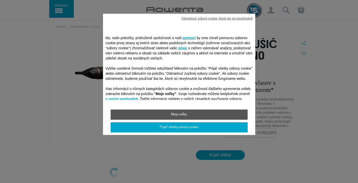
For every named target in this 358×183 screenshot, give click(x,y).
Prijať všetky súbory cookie (179, 127)
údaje (182, 48)
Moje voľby (179, 114)
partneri (189, 38)
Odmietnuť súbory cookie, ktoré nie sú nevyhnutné (217, 19)
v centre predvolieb (122, 99)
